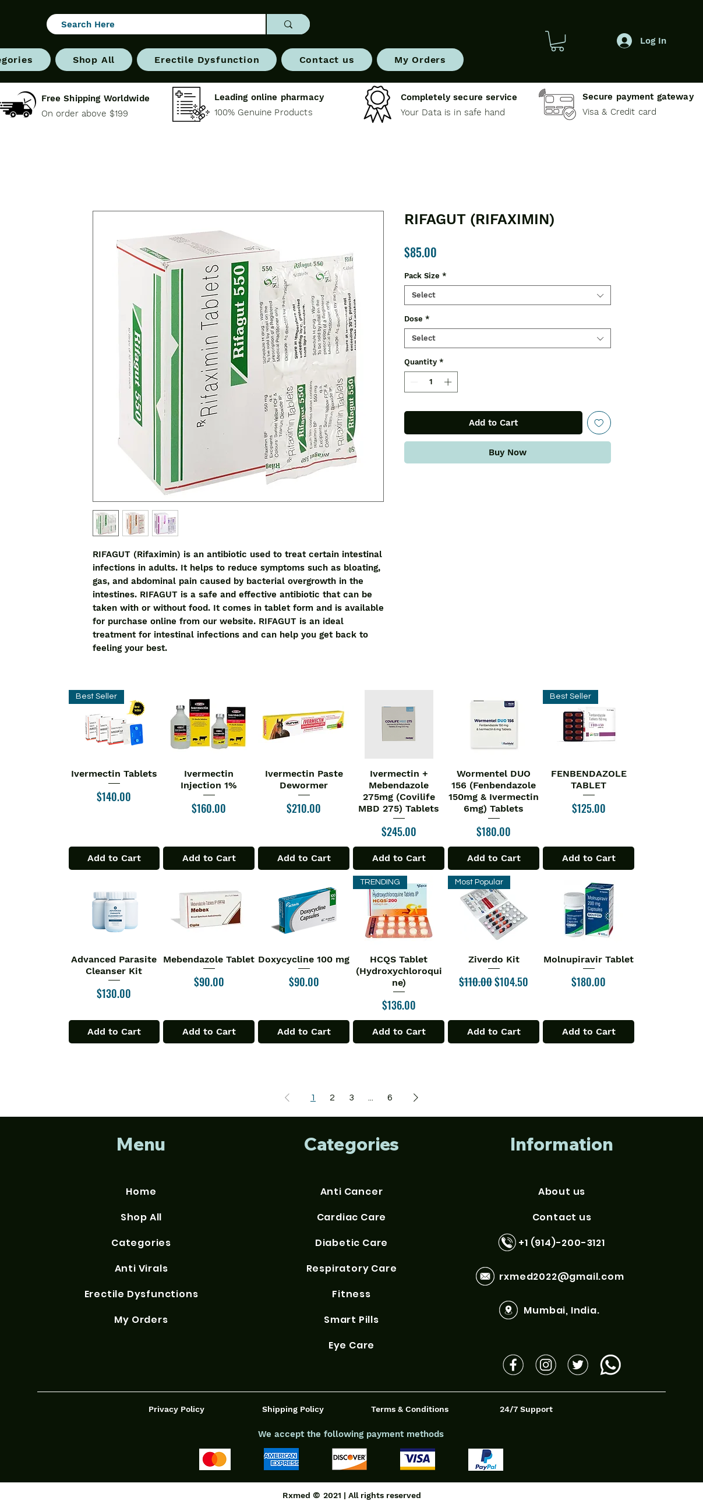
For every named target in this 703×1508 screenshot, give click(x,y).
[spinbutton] (430, 382)
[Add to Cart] (114, 858)
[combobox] (507, 295)
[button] (557, 41)
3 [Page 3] (351, 1097)
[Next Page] (416, 1097)
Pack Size (425, 275)
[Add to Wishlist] (599, 423)
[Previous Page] (287, 1097)
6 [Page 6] (390, 1097)
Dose (417, 318)
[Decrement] (413, 382)
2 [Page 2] (332, 1097)
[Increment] (449, 382)
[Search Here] (151, 25)
